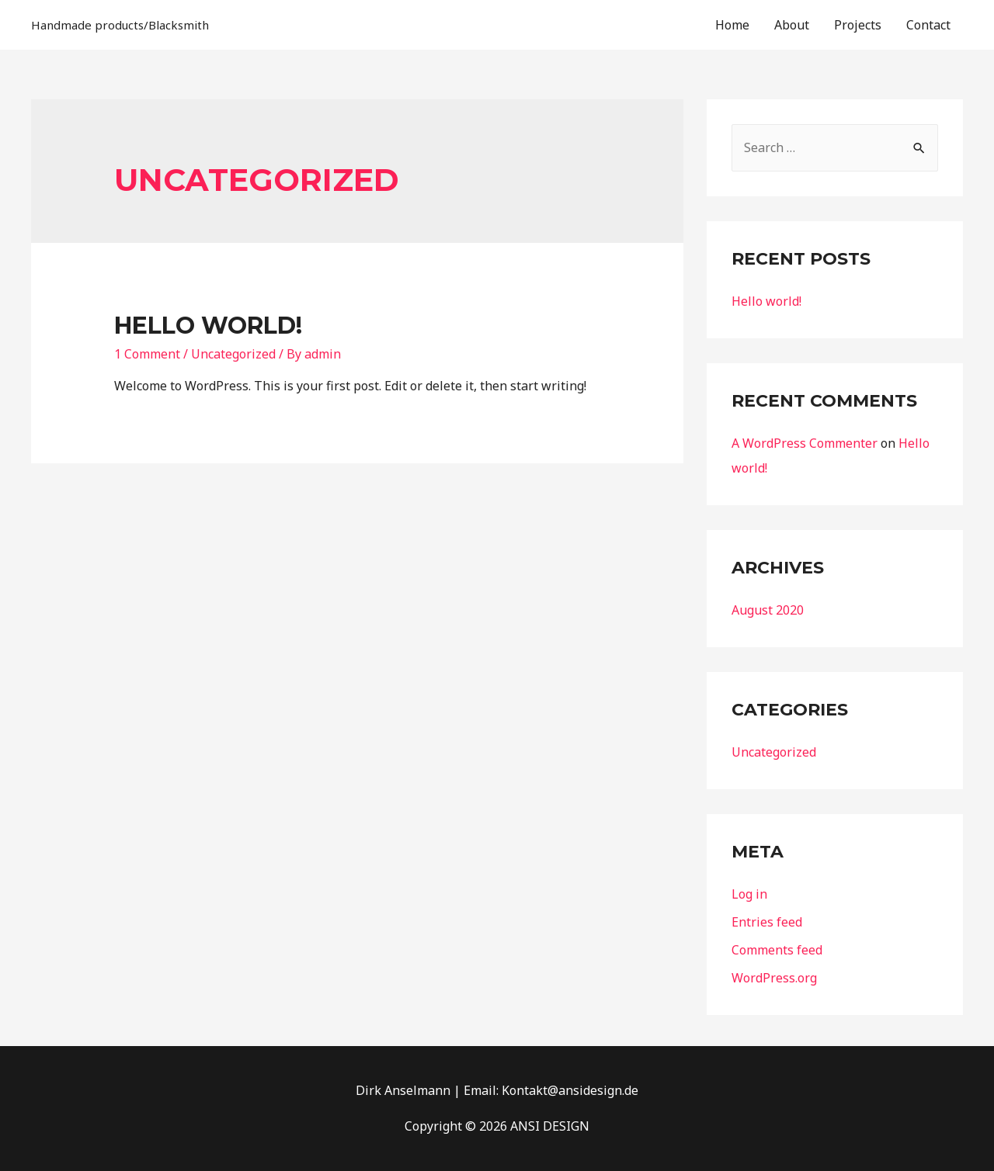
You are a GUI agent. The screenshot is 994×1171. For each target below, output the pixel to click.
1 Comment (147, 353)
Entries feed (767, 921)
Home (732, 24)
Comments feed (777, 949)
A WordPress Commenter (805, 443)
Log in (749, 894)
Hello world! (208, 325)
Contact (928, 24)
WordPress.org (774, 977)
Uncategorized (233, 353)
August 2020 (768, 609)
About (791, 24)
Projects (857, 24)
